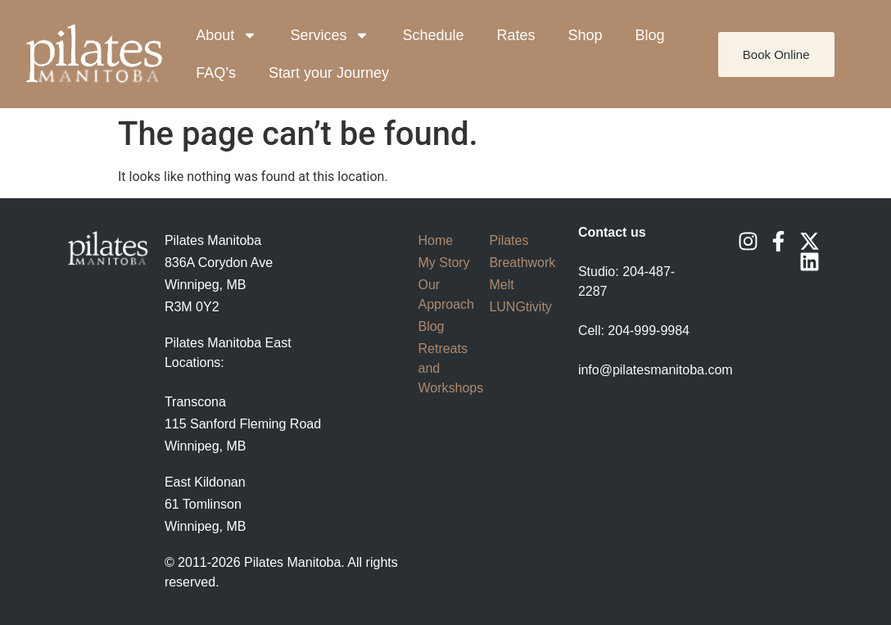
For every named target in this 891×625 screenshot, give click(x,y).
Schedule (433, 35)
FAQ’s (216, 73)
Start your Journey (329, 73)
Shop (585, 35)
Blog (650, 35)
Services (329, 35)
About (226, 35)
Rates (515, 35)
